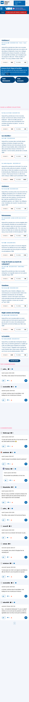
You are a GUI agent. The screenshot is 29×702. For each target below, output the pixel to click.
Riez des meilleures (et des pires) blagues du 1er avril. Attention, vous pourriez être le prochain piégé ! (14, 71)
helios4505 (6, 602)
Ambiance (5, 186)
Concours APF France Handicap (16, 12)
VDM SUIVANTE (20, 80)
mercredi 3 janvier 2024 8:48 (8, 567)
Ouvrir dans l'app (18, 3)
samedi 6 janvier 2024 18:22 (8, 390)
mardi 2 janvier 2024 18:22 (10, 472)
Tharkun (7, 469)
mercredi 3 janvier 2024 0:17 (8, 547)
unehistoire (6, 452)
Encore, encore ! (14, 360)
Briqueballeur (7, 487)
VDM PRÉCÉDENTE (6, 80)
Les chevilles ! (6, 136)
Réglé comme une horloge (11, 313)
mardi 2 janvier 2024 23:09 (8, 530)
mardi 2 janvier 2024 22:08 (8, 373)
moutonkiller (6, 387)
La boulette (5, 336)
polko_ (5, 369)
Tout (2, 12)
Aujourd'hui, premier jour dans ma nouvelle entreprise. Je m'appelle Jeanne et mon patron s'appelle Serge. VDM (14, 273)
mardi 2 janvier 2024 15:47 (8, 437)
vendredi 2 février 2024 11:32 (8, 606)
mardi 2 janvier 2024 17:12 (8, 491)
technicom (6, 563)
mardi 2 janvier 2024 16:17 (8, 456)
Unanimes (5, 285)
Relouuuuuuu (6, 215)
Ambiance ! (6, 40)
